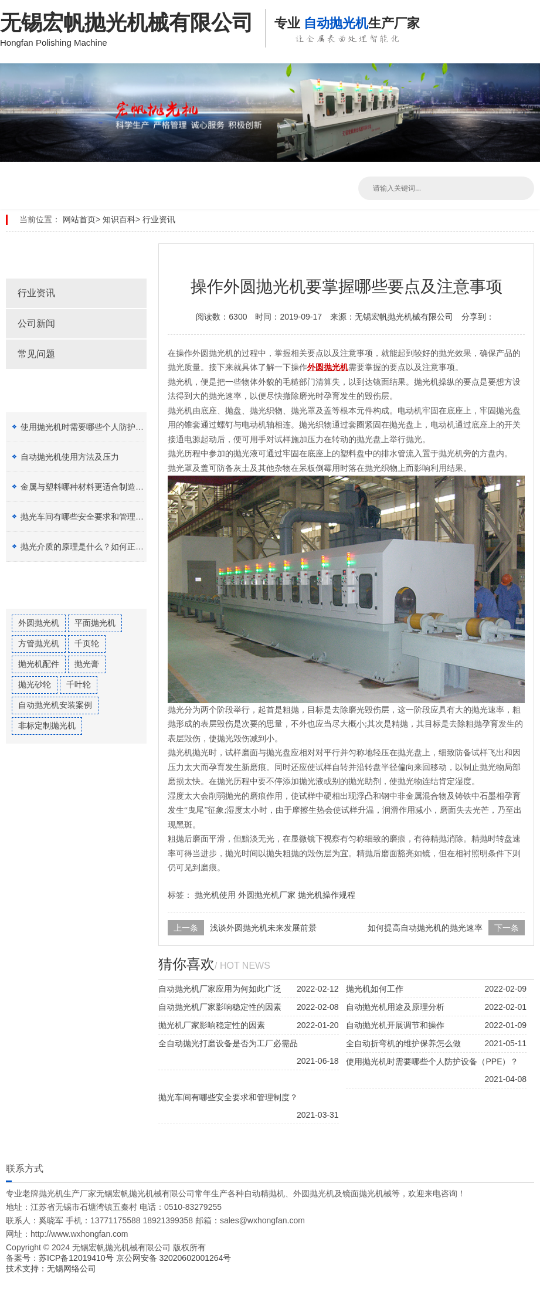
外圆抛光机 (38, 622)
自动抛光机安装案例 (55, 705)
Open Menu (528, 17)
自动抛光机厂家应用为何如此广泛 (219, 988)
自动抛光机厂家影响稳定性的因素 (219, 1007)
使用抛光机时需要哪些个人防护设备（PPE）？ (107, 427)
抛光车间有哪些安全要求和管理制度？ (90, 516)
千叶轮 (78, 684)
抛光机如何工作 (374, 988)
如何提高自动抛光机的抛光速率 (425, 927)
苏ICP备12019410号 (77, 1258)
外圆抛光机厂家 (267, 895)
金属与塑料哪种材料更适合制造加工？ (90, 486)
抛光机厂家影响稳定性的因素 (211, 1025)
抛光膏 (86, 664)
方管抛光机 (38, 643)
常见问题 (36, 354)
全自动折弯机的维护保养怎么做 (403, 1043)
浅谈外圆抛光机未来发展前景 (263, 927)
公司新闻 (36, 323)
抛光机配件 (38, 664)
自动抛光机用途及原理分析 (395, 1007)
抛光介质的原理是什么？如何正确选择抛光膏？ (107, 546)
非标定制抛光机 (47, 725)
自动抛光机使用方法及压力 (70, 457)
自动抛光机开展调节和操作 (395, 1025)
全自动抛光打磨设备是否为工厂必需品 (228, 1043)
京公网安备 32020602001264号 (174, 1258)
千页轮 (86, 643)
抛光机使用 (215, 895)
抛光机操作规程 (326, 895)
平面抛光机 (95, 622)
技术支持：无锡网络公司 (51, 1268)
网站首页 (79, 219)
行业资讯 (158, 219)
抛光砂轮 (34, 684)
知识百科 (119, 219)
